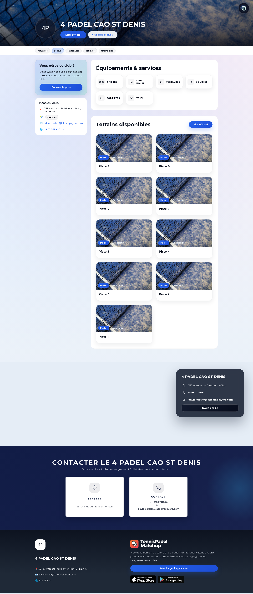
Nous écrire (210, 408)
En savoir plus (61, 88)
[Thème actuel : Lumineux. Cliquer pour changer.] (243, 8)
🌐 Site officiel (43, 581)
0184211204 (196, 393)
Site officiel (73, 34)
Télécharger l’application (174, 569)
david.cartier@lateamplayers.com (64, 124)
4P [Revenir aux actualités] (45, 28)
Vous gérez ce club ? (102, 35)
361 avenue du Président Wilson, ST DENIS (62, 111)
